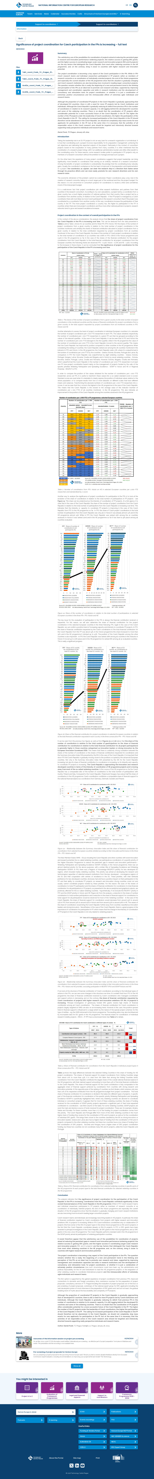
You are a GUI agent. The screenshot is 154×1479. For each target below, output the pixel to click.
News (46, 14)
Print (98, 1458)
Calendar (55, 14)
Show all (77, 1366)
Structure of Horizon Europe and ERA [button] (100, 14)
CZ (127, 5)
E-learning (125, 14)
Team (30, 14)
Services (38, 14)
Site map (77, 1458)
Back (21, 38)
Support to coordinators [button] (45, 24)
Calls (79, 14)
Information (22, 29)
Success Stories (68, 14)
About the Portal (56, 1458)
